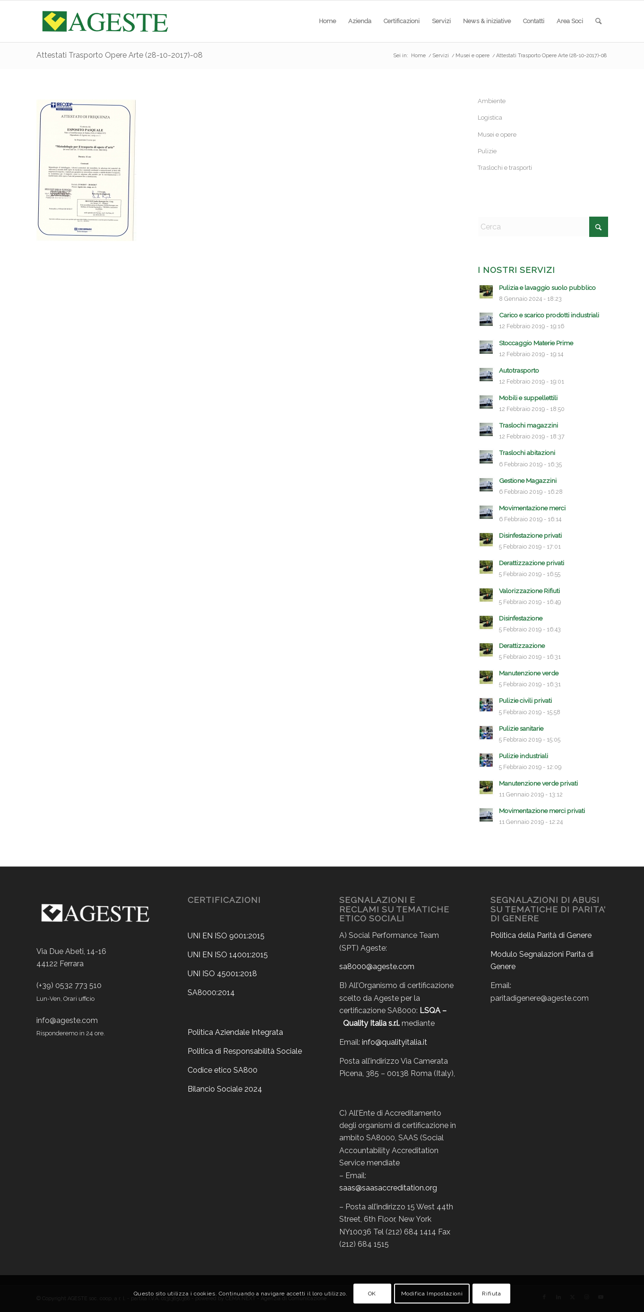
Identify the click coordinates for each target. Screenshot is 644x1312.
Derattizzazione (522, 645)
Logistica (490, 117)
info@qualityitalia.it (394, 1042)
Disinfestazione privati (530, 535)
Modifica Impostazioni (432, 1293)
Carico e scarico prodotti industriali (549, 315)
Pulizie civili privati (525, 700)
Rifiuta (491, 1293)
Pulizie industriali (523, 756)
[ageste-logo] (104, 21)
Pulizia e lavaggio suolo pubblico (547, 287)
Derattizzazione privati (531, 563)
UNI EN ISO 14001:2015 (228, 954)
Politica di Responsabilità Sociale (245, 1051)
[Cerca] (598, 21)
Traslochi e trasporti (505, 167)
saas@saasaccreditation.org (388, 1187)
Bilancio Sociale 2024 (225, 1089)
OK (372, 1293)
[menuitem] (327, 21)
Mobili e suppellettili (528, 398)
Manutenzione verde (528, 673)
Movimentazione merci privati (542, 810)
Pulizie (487, 151)
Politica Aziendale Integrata (235, 1032)
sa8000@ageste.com (376, 966)
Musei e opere (497, 134)
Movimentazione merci (532, 508)
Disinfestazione (520, 618)
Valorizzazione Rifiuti (529, 591)
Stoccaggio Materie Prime (536, 343)
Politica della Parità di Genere (541, 935)
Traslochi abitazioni (527, 452)
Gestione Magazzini (528, 480)
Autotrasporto (519, 370)
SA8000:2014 (211, 992)
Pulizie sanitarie (521, 728)
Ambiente (492, 101)
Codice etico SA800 (223, 1070)
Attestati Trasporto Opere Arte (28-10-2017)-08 (119, 55)
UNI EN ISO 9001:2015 (226, 935)
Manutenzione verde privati (538, 783)
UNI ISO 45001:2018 (222, 973)
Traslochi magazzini (528, 425)
